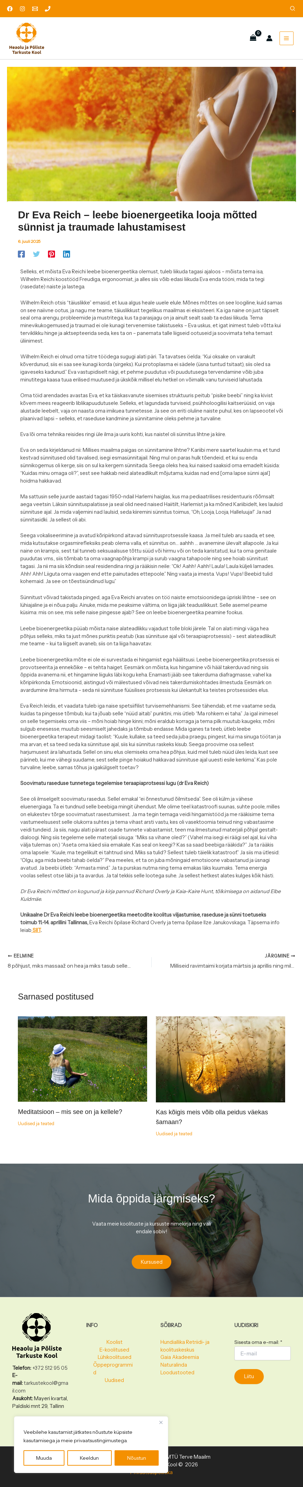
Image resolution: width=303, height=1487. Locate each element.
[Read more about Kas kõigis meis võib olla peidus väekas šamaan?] (220, 1063)
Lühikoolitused (114, 1357)
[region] (91, 1444)
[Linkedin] (66, 257)
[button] (293, 9)
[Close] (161, 1422)
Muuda (44, 1458)
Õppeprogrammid (113, 1369)
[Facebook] (10, 9)
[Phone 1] (47, 9)
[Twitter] (36, 257)
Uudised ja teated (36, 1128)
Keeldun (89, 1458)
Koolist (114, 1342)
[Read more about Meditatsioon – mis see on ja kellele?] (82, 1063)
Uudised (114, 1380)
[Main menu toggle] (285, 40)
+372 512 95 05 (50, 1368)
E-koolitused (114, 1350)
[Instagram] (22, 9)
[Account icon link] (268, 40)
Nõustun (136, 1458)
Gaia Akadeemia (179, 1357)
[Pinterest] (51, 257)
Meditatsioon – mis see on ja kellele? (70, 1116)
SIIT (36, 934)
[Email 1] (35, 9)
